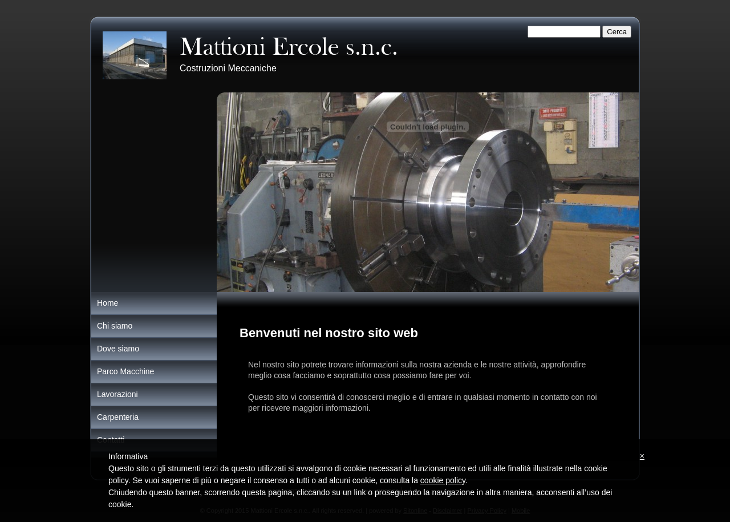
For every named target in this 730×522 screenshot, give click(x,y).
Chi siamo (114, 325)
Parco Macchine (125, 371)
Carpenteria (118, 417)
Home (107, 302)
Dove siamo (118, 348)
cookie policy (442, 480)
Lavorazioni (117, 394)
